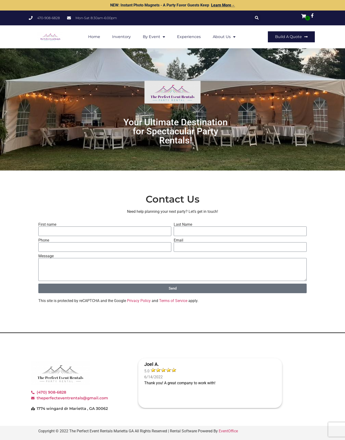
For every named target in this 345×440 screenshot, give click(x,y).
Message (46, 256)
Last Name (183, 224)
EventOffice (228, 431)
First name (47, 224)
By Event (154, 37)
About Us (224, 37)
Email (178, 240)
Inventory (121, 36)
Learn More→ (223, 5)
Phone (43, 240)
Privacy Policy (139, 300)
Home (94, 36)
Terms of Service (173, 300)
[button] (256, 18)
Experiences (189, 36)
